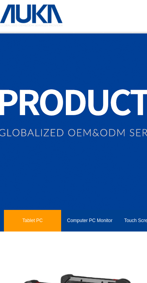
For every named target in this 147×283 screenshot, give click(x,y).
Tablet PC (32, 220)
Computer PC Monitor (90, 220)
